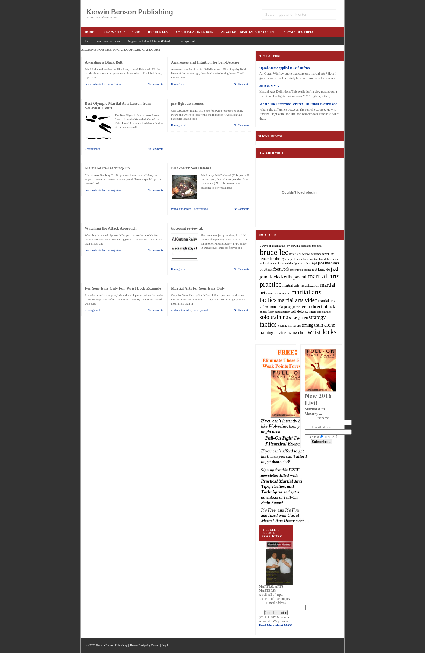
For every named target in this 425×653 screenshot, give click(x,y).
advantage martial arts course (248, 31)
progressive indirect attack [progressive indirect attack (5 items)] (310, 306)
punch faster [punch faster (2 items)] (267, 311)
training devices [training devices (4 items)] (274, 332)
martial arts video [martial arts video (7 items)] (298, 300)
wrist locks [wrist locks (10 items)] (321, 331)
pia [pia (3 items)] (280, 307)
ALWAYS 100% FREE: (298, 31)
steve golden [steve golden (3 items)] (298, 318)
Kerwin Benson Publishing (129, 12)
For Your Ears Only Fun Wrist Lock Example (123, 288)
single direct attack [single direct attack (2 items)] (320, 311)
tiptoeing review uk (187, 228)
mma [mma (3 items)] (274, 307)
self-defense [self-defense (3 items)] (299, 311)
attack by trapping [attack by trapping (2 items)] (311, 245)
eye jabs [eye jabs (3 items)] (318, 263)
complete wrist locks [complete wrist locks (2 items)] (297, 259)
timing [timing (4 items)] (307, 325)
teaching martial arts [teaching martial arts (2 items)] (289, 325)
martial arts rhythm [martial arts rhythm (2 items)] (279, 293)
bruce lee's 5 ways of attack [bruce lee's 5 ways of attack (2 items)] (305, 253)
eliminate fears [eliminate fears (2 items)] (275, 263)
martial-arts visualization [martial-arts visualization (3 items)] (300, 285)
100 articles (158, 31)
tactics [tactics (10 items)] (268, 324)
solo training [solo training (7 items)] (274, 317)
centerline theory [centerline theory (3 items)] (272, 259)
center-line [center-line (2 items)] (328, 253)
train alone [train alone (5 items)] (324, 325)
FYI (87, 41)
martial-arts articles (108, 41)
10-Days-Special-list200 (121, 31)
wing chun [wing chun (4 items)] (297, 332)
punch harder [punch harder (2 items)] (282, 311)
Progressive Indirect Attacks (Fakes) (148, 41)
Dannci (155, 645)
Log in (165, 645)
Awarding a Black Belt (103, 62)
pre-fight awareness (187, 103)
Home (89, 31)
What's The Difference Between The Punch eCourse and (298, 104)
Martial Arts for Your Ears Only (198, 288)
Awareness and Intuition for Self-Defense (205, 62)
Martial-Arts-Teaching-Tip (107, 168)
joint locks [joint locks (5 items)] (270, 277)
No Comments (155, 84)
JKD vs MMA (269, 86)
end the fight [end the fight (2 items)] (292, 263)
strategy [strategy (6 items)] (317, 317)
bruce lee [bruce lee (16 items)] (274, 252)
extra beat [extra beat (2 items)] (305, 263)
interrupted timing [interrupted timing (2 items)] (300, 269)
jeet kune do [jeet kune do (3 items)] (321, 269)
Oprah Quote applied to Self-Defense (285, 68)
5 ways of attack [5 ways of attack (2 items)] (269, 245)
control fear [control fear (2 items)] (316, 259)
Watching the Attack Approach (110, 228)
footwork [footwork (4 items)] (281, 269)
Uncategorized (186, 41)
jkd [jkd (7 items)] (334, 268)
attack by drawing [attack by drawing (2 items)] (289, 245)
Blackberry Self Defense (191, 168)
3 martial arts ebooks (194, 31)
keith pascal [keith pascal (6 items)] (294, 277)
